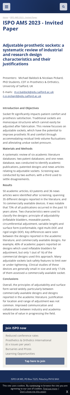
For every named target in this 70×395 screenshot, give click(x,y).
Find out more (50, 388)
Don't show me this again (33, 391)
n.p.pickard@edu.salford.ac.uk (22, 96)
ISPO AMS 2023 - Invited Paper (23, 17)
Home (5, 17)
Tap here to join (35, 361)
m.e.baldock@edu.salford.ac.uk (33, 92)
